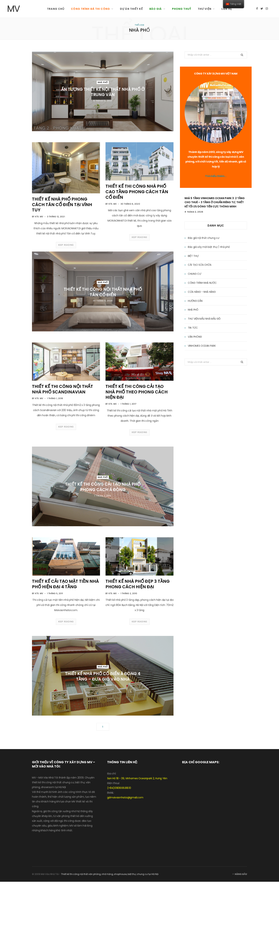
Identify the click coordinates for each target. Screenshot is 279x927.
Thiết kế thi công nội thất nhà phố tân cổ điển (103, 292)
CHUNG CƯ (194, 274)
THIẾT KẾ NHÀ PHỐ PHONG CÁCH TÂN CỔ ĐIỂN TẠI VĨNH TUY (62, 204)
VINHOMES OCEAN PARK (202, 346)
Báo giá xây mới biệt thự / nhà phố (209, 247)
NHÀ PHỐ (103, 82)
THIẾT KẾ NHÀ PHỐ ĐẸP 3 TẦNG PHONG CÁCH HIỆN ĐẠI (137, 584)
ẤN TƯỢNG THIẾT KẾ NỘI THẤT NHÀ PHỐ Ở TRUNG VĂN (102, 92)
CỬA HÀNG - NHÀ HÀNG (202, 292)
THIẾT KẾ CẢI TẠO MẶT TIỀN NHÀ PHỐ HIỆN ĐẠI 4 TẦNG (65, 584)
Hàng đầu (239, 874)
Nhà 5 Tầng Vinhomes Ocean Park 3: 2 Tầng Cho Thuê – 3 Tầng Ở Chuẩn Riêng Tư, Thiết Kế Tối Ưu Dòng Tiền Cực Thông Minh (215, 202)
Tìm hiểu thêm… (215, 176)
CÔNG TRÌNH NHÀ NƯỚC (202, 283)
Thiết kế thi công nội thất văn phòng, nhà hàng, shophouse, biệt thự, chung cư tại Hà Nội (109, 874)
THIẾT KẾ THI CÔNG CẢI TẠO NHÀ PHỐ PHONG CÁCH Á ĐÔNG (102, 487)
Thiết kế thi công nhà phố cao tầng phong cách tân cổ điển (136, 191)
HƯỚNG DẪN (195, 301)
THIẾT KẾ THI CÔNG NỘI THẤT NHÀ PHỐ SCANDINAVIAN (62, 389)
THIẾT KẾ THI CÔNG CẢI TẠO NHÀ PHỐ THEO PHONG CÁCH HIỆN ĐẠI (136, 391)
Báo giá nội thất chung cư (203, 238)
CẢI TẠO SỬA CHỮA (199, 265)
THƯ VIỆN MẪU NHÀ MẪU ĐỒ (204, 319)
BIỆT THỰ (193, 256)
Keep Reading (66, 245)
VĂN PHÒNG (195, 337)
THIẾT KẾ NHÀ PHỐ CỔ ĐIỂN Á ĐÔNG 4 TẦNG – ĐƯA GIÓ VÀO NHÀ (102, 676)
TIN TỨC (193, 328)
